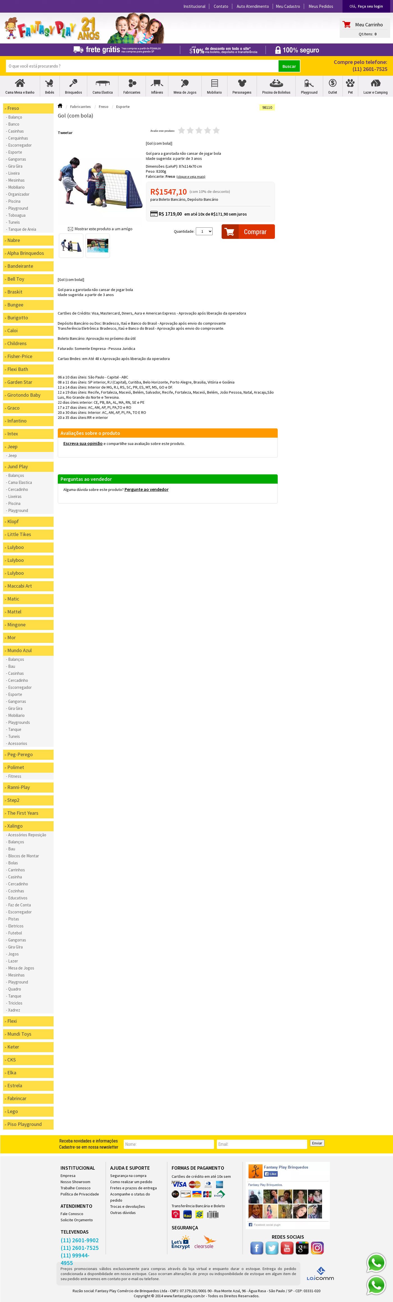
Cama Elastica (103, 92)
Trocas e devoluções (127, 1206)
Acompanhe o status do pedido (130, 1197)
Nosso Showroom (75, 1181)
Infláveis (157, 92)
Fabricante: (156, 176)
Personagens (242, 92)
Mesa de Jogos (185, 92)
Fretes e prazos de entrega (133, 1187)
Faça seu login (370, 6)
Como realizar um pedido (131, 1181)
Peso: (151, 171)
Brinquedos (73, 92)
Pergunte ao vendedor (147, 489)
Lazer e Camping (376, 92)
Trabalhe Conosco (76, 1187)
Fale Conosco (72, 1213)
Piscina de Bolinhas (276, 92)
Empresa (68, 1175)
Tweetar (65, 132)
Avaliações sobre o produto (90, 433)
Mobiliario (214, 92)
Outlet (332, 92)
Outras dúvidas (123, 1212)
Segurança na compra (128, 1175)
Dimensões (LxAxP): (162, 166)
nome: (131, 1144)
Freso (170, 176)
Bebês (49, 92)
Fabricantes (131, 92)
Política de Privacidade (80, 1194)
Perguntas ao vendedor (86, 479)
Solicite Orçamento (77, 1219)
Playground (309, 92)
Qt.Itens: (366, 33)
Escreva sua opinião (83, 443)
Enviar (317, 1143)
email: (223, 1144)
